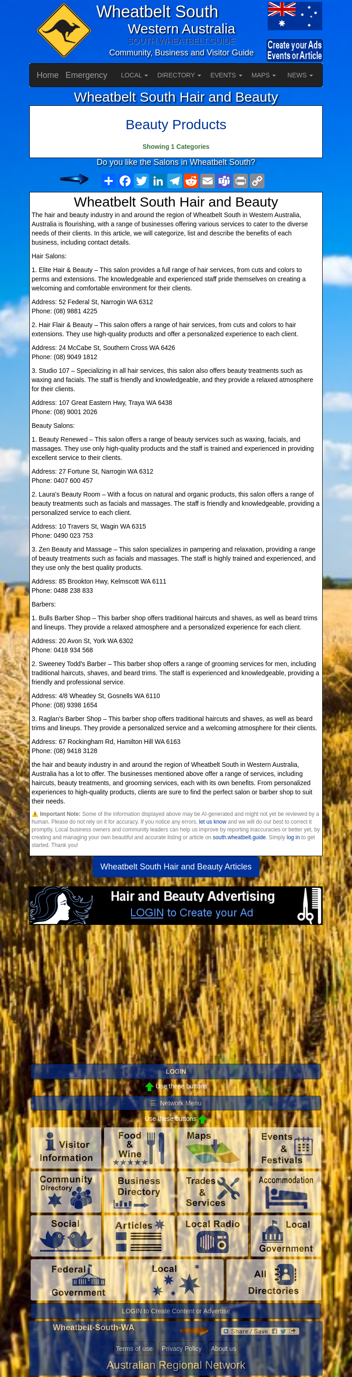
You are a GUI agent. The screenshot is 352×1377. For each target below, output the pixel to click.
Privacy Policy (182, 1348)
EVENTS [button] (226, 75)
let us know (212, 822)
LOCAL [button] (134, 75)
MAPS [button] (264, 75)
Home (48, 75)
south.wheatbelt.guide (239, 837)
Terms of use (134, 1348)
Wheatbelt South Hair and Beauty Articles (176, 866)
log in (293, 837)
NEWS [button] (300, 75)
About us (223, 1348)
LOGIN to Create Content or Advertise (176, 1311)
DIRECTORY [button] (179, 75)
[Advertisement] (176, 998)
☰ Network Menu (175, 1103)
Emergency (86, 75)
